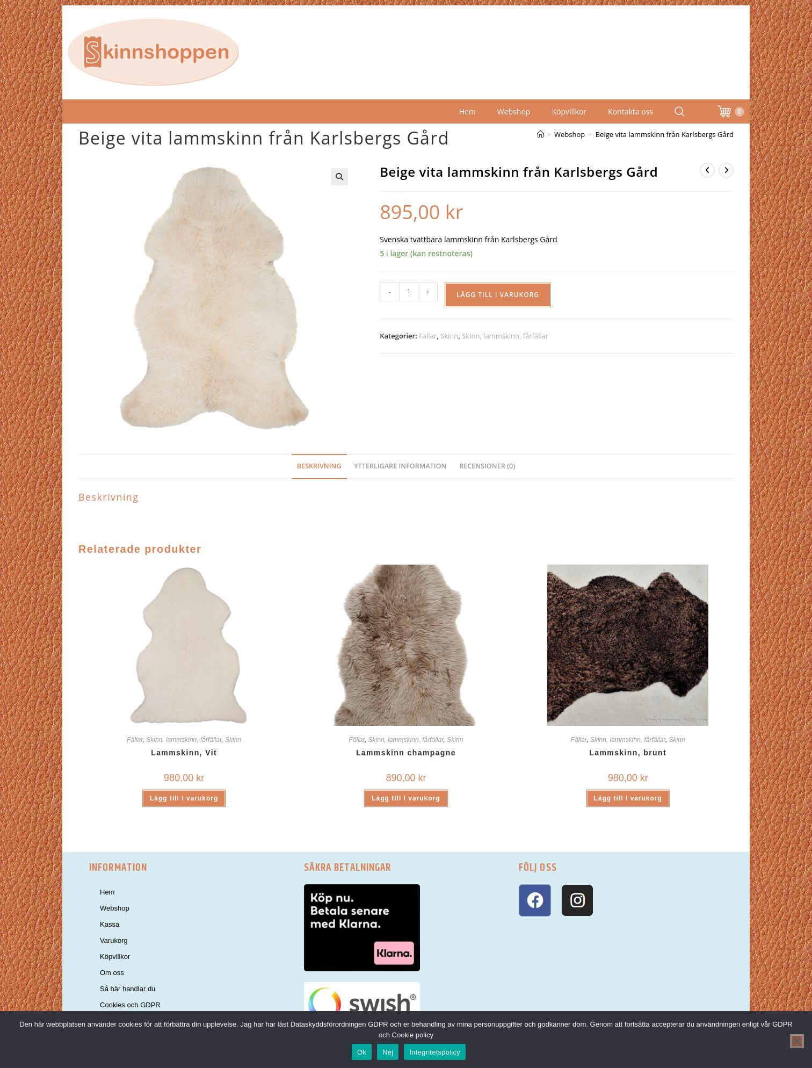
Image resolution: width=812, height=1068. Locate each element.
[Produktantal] (408, 291)
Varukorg (114, 940)
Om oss (112, 973)
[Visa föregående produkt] (707, 170)
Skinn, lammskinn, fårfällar (505, 336)
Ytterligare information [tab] (400, 466)
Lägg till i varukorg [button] (184, 798)
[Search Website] (679, 111)
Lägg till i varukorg (497, 294)
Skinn (449, 336)
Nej (387, 1052)
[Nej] (797, 1041)
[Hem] (540, 134)
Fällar (428, 336)
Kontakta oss (630, 111)
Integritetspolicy (434, 1052)
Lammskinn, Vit (184, 752)
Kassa (109, 924)
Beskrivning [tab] (319, 466)
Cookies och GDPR (130, 1005)
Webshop (514, 111)
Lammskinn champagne (406, 752)
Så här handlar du (127, 989)
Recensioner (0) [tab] (487, 466)
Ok (361, 1052)
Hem (467, 111)
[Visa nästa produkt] (726, 170)
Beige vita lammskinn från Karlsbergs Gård (665, 134)
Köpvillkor (569, 111)
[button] (339, 176)
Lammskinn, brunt (627, 752)
